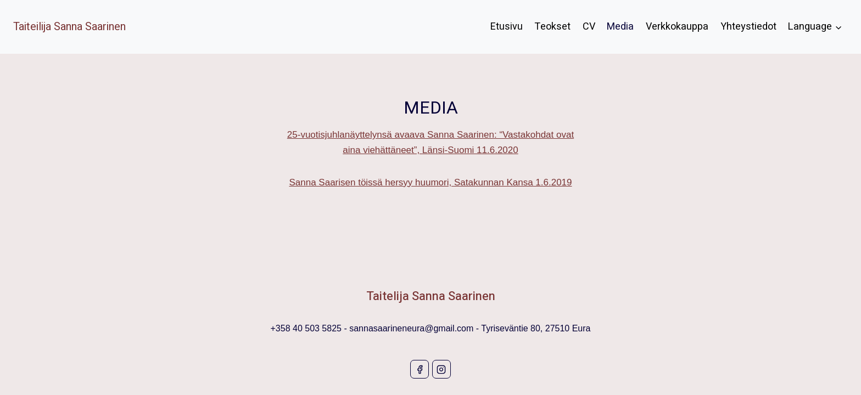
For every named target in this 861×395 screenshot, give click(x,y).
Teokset (552, 26)
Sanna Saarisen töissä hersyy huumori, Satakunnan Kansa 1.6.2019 (430, 182)
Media (620, 26)
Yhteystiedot (748, 26)
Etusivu (506, 26)
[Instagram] (441, 369)
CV (589, 26)
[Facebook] (419, 369)
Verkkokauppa (677, 26)
